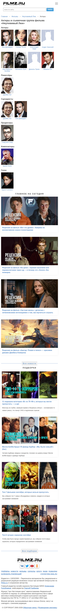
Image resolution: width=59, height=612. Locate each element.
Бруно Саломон (7, 190)
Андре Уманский (47, 47)
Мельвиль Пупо (20, 69)
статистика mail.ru (48, 574)
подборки (53, 571)
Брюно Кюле (7, 166)
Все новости (29, 363)
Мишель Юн (47, 69)
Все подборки (29, 551)
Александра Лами (34, 48)
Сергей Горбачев (31, 588)
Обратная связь (30, 608)
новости (14, 571)
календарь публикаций (11, 574)
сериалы (31, 571)
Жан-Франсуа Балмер (7, 70)
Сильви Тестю (21, 47)
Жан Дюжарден (7, 47)
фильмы (23, 571)
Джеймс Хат (7, 95)
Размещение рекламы (47, 608)
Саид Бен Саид (7, 142)
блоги (39, 571)
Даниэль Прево (34, 69)
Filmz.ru (4, 583)
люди (45, 571)
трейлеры (5, 571)
